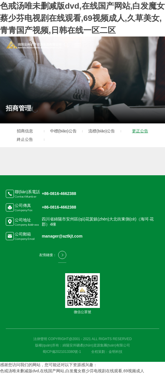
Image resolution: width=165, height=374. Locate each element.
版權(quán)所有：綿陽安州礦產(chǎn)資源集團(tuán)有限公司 (82, 345)
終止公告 (25, 139)
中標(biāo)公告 (63, 131)
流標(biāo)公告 (101, 131)
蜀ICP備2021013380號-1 (62, 352)
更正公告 (140, 131)
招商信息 (25, 131)
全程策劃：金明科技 (106, 352)
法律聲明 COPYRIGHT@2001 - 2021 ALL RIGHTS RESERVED (82, 339)
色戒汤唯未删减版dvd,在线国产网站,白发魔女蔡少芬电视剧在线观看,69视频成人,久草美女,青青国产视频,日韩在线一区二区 (82, 18)
